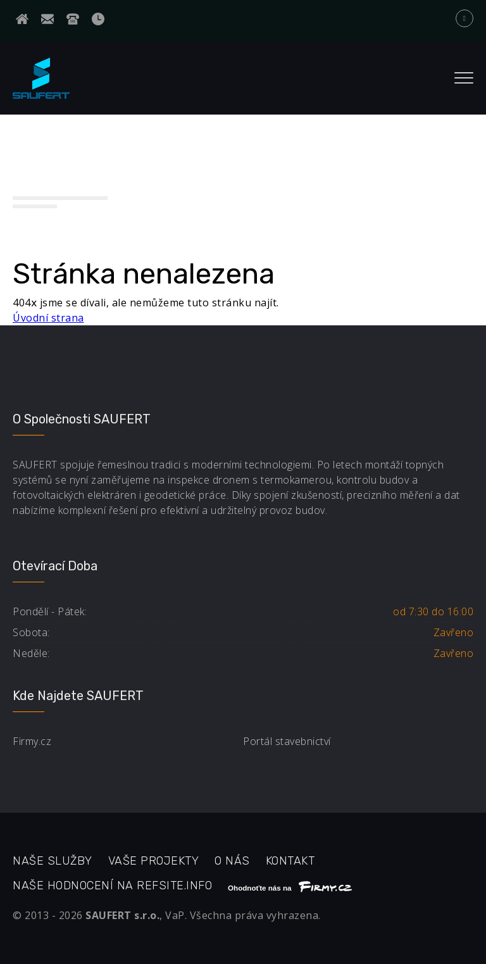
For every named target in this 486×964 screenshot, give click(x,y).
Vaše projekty (153, 861)
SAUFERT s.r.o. (122, 915)
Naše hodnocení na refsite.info (112, 885)
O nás (232, 861)
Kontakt (290, 861)
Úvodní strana (48, 318)
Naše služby (52, 861)
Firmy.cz (32, 741)
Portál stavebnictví (287, 741)
